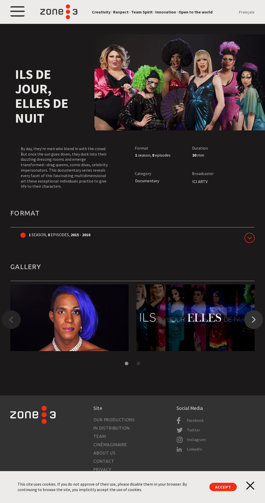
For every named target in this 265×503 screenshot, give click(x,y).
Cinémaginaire (110, 444)
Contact (103, 461)
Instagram (196, 439)
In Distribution (111, 428)
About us (104, 453)
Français (247, 12)
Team (99, 436)
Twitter (193, 429)
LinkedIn (194, 449)
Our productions (114, 419)
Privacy (102, 469)
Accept (223, 487)
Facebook (195, 420)
